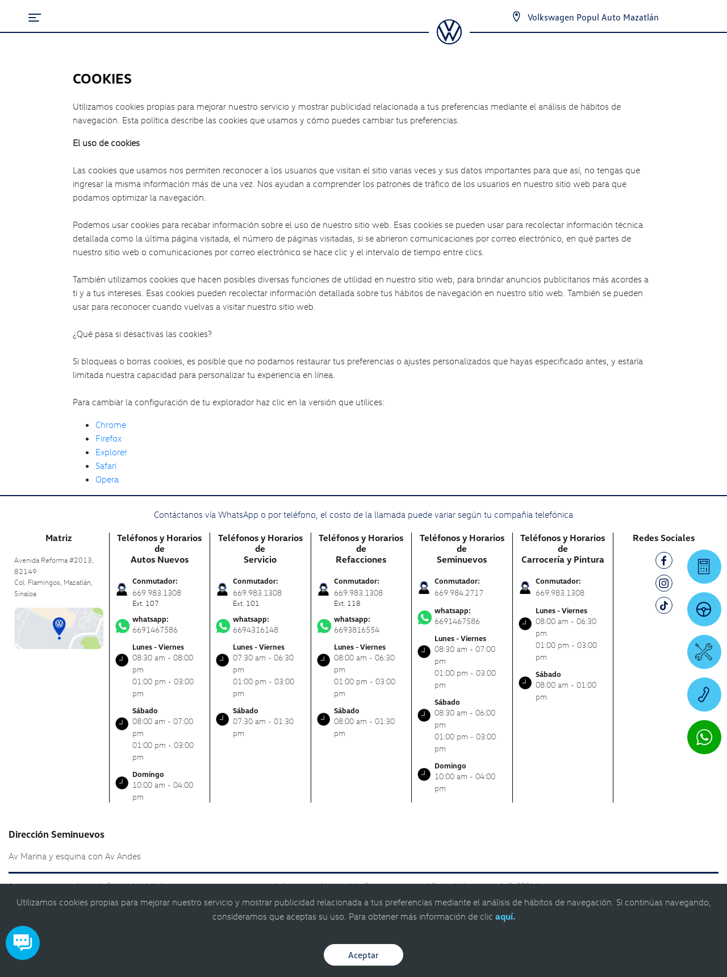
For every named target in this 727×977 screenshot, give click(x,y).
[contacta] (58, 627)
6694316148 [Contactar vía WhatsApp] (260, 624)
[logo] (449, 40)
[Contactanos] (516, 17)
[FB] (663, 562)
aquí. (505, 916)
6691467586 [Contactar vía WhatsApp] (159, 624)
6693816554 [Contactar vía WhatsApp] (361, 624)
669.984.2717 (458, 592)
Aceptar (363, 955)
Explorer (111, 452)
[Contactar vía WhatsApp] (704, 737)
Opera (107, 479)
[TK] (663, 607)
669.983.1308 (560, 592)
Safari (105, 465)
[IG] (663, 585)
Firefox (108, 438)
